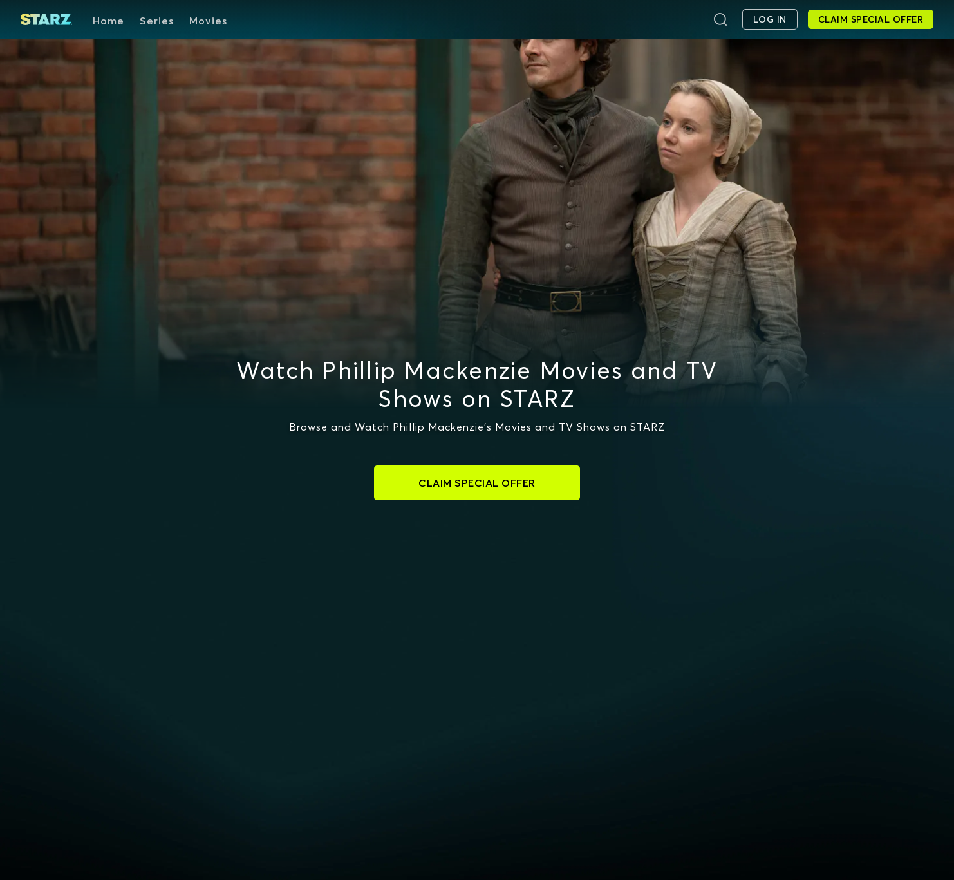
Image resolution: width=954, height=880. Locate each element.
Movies (208, 20)
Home (108, 20)
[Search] (720, 19)
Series (157, 20)
